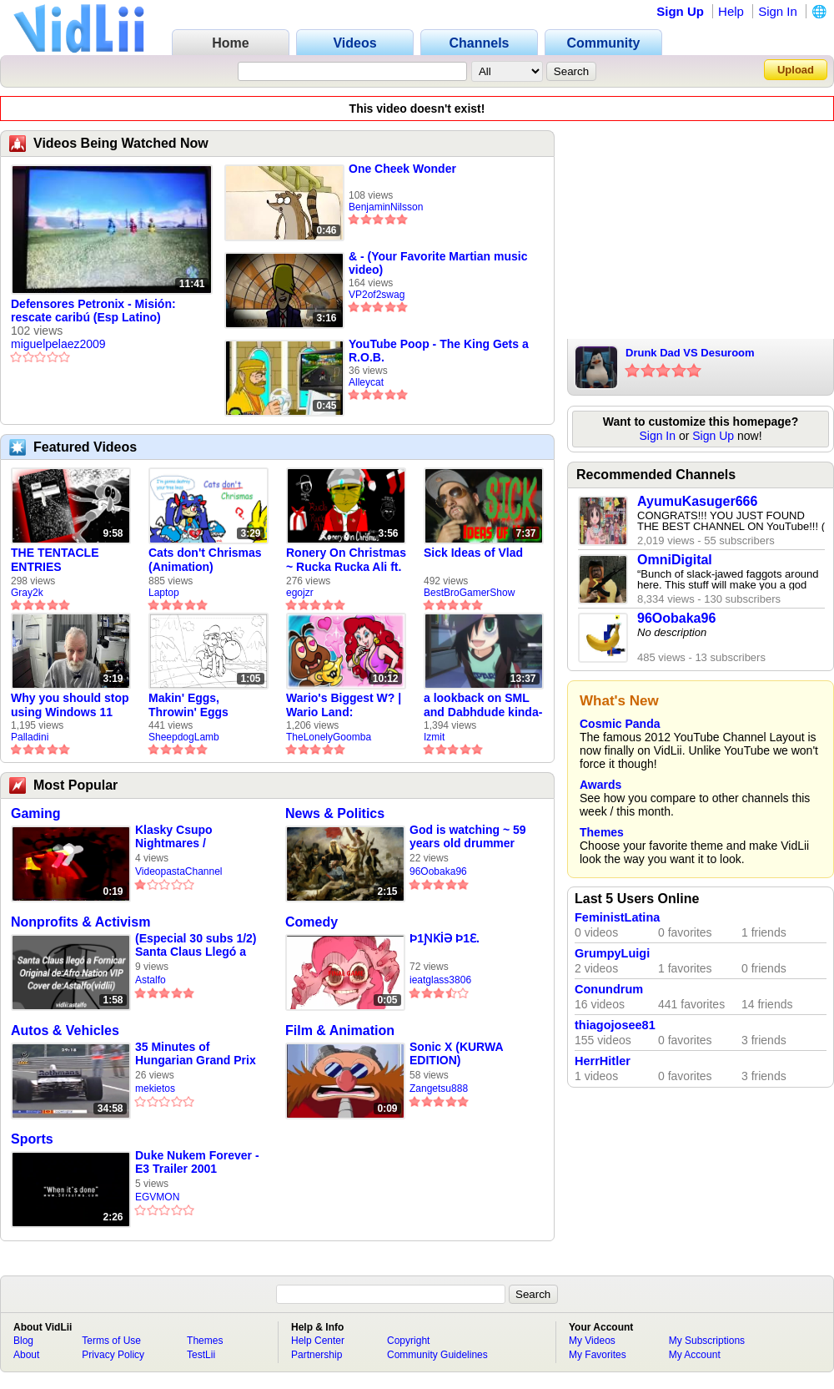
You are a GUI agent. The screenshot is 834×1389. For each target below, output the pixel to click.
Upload (795, 69)
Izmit (434, 737)
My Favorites (597, 1355)
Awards (600, 784)
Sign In (777, 11)
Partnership (316, 1355)
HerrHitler (603, 1061)
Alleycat (366, 382)
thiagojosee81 (615, 1025)
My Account (695, 1355)
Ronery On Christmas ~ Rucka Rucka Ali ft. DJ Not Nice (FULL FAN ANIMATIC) (346, 560)
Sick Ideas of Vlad (473, 552)
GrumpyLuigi (612, 953)
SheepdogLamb (183, 737)
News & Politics (334, 813)
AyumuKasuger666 (697, 501)
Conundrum (609, 989)
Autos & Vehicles (65, 1030)
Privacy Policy (113, 1355)
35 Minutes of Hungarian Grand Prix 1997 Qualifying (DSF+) (199, 1054)
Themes (602, 832)
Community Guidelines (437, 1355)
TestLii (201, 1355)
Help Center (317, 1340)
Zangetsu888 (438, 1088)
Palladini (29, 737)
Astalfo (150, 980)
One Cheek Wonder (402, 168)
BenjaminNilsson (386, 207)
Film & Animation (339, 1030)
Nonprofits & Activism (80, 922)
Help (731, 11)
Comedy (311, 922)
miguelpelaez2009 (58, 344)
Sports (32, 1139)
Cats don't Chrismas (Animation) (205, 559)
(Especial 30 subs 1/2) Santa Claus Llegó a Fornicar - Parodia (196, 945)
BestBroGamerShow (469, 593)
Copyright (408, 1340)
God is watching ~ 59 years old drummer (467, 836)
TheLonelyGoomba (328, 737)
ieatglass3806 (440, 980)
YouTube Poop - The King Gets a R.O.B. (439, 350)
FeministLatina (617, 917)
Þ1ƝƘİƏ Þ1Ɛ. (444, 938)
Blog (23, 1340)
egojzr (300, 593)
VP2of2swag (376, 295)
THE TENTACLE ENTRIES (55, 559)
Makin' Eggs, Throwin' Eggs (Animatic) (188, 705)
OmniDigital (674, 560)
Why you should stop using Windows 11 (70, 705)
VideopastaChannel (179, 871)
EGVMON (157, 1197)
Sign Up (680, 11)
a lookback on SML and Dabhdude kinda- (483, 705)
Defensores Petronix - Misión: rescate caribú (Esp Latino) (93, 310)
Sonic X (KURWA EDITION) (456, 1053)
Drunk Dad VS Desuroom (690, 352)
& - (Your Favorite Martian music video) (438, 263)
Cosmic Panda (620, 723)
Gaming (36, 813)
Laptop (163, 593)
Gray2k (27, 593)
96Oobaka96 (438, 871)
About (26, 1355)
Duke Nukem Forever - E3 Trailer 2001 (197, 1162)
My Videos (592, 1340)
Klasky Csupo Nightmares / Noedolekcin (174, 837)
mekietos (155, 1088)
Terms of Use (111, 1340)
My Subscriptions (707, 1340)
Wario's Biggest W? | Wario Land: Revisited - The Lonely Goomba (343, 705)
